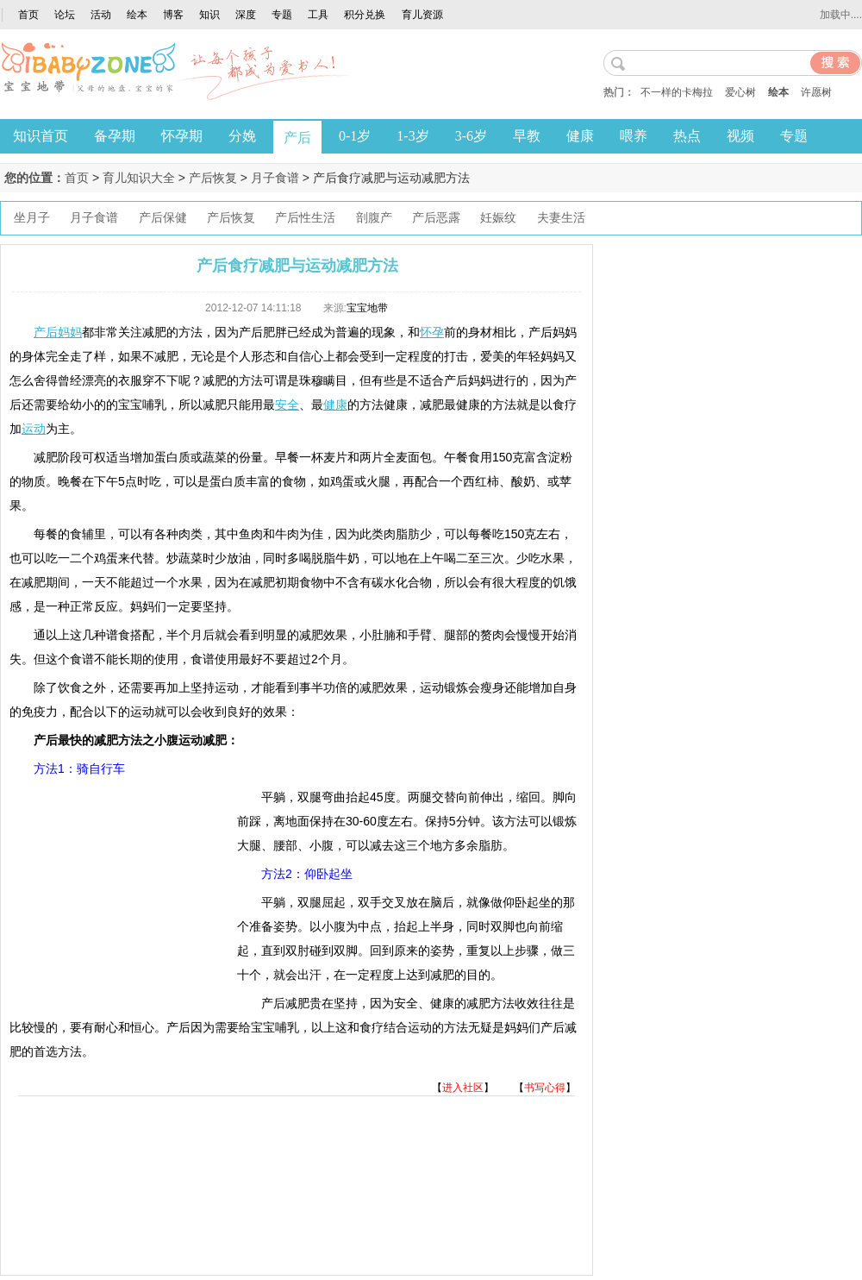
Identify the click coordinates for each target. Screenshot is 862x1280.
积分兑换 (364, 15)
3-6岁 (471, 136)
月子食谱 (275, 178)
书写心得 (544, 1088)
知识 (209, 15)
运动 (34, 429)
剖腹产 (374, 217)
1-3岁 (412, 136)
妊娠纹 (498, 217)
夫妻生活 (561, 217)
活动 (101, 15)
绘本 (137, 15)
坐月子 (32, 217)
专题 (282, 15)
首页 (28, 15)
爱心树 (740, 92)
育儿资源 (422, 15)
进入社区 (463, 1088)
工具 (318, 15)
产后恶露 (436, 217)
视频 (740, 136)
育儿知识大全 (139, 178)
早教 (526, 136)
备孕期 (114, 136)
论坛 (64, 15)
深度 (245, 15)
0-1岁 (355, 136)
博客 (173, 15)
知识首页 (40, 136)
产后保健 (163, 217)
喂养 (633, 136)
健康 (580, 136)
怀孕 (432, 332)
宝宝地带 (367, 308)
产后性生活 (305, 217)
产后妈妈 (58, 332)
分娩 (242, 136)
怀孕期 (182, 136)
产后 (297, 137)
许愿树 (816, 92)
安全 (287, 404)
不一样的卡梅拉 (676, 92)
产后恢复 (213, 178)
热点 (687, 136)
